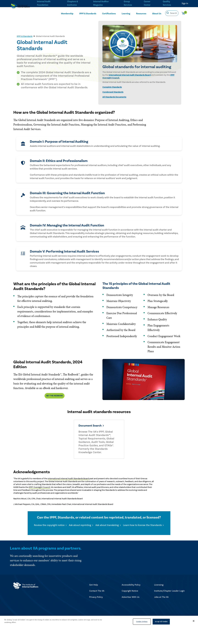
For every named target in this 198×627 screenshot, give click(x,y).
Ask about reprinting (80, 526)
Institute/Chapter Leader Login (169, 592)
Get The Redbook (54, 396)
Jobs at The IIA (161, 598)
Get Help (93, 585)
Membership (67, 13)
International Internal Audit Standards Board (130, 75)
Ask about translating (107, 526)
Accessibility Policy (131, 585)
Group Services (127, 2)
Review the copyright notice (49, 526)
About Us (156, 13)
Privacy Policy (96, 598)
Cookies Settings (142, 621)
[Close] (194, 621)
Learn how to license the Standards (142, 526)
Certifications (109, 13)
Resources (141, 13)
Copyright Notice (130, 592)
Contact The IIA (96, 592)
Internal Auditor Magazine (100, 2)
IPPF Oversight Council (39, 488)
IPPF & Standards (87, 13)
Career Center (146, 2)
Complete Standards (112, 87)
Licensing (158, 585)
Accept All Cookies (161, 621)
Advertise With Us (130, 598)
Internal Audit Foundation (43, 2)
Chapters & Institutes (72, 2)
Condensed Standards (112, 92)
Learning (126, 13)
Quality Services (167, 2)
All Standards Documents (114, 97)
